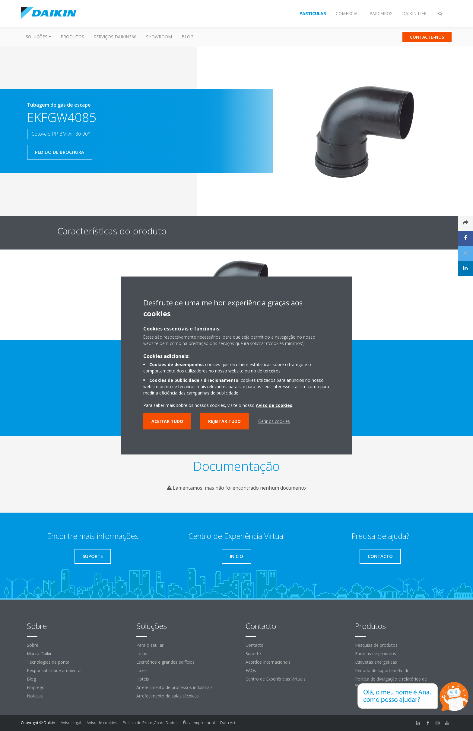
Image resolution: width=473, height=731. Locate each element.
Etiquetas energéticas (376, 662)
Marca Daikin (39, 653)
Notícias (35, 696)
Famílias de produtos (375, 653)
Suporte (253, 653)
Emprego (36, 687)
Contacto (255, 645)
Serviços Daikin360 (115, 37)
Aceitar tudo (167, 421)
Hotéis (142, 679)
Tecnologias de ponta (48, 662)
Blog (187, 37)
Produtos (72, 37)
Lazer (141, 670)
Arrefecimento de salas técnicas (167, 696)
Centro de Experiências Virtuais (276, 679)
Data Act (227, 722)
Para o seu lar (149, 645)
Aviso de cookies (102, 722)
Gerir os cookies (274, 421)
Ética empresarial (199, 722)
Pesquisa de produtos (376, 645)
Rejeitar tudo (224, 421)
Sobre (32, 645)
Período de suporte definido (382, 670)
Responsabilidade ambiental (54, 670)
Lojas (141, 653)
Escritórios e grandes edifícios (165, 662)
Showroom (159, 37)
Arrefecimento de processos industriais (174, 687)
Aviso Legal (71, 722)
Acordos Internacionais (268, 662)
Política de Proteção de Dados (150, 722)
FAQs (251, 670)
